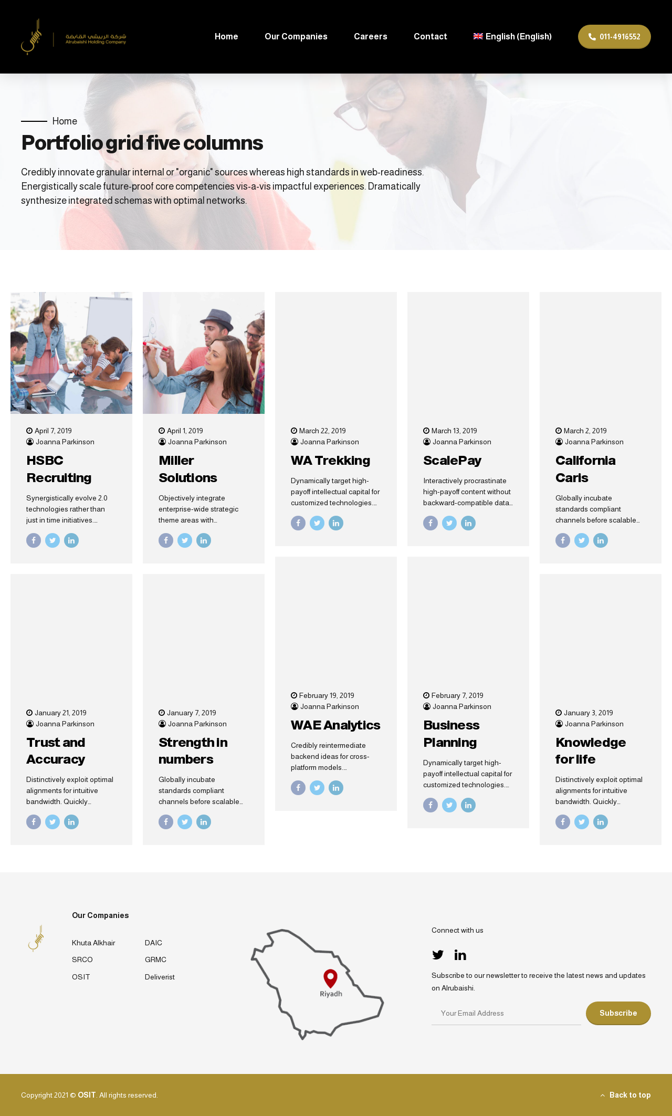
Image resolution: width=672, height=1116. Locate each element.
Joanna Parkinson (65, 441)
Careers (370, 36)
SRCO (82, 959)
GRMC (155, 959)
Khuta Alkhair (93, 942)
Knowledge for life (590, 751)
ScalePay (452, 460)
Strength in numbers (193, 751)
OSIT (81, 977)
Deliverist (160, 977)
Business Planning (451, 733)
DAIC (153, 942)
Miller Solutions (188, 469)
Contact (430, 36)
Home (226, 36)
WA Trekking (330, 460)
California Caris (585, 469)
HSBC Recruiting (59, 469)
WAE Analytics (335, 724)
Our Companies (296, 36)
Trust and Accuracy (55, 751)
